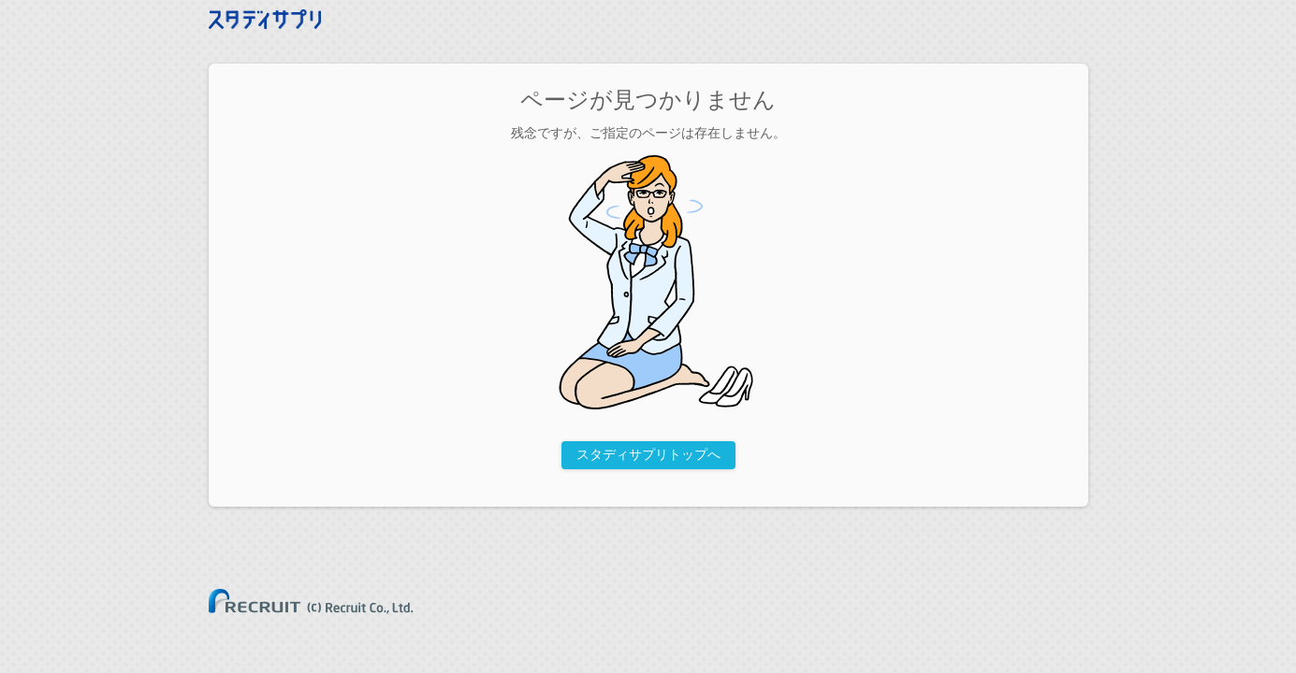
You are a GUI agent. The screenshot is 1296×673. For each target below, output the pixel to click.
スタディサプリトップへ (648, 455)
